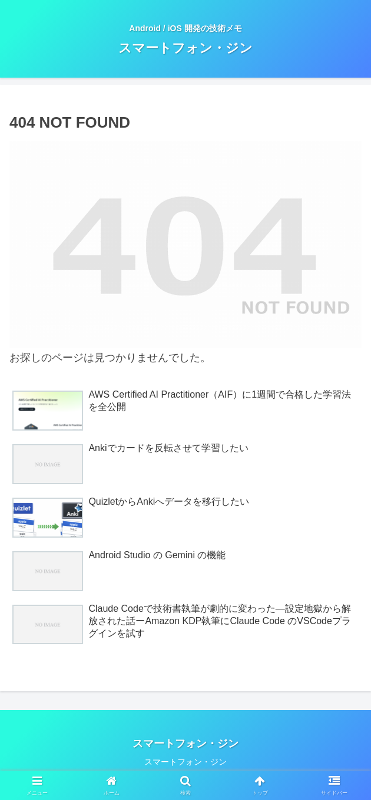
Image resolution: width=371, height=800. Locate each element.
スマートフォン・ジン (185, 761)
